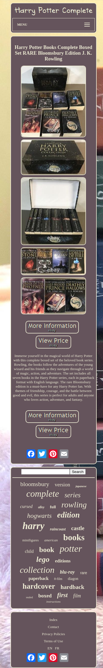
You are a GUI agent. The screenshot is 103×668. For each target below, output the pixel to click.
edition (68, 514)
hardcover (39, 586)
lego (42, 559)
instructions (53, 601)
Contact (53, 627)
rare (83, 573)
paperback (39, 578)
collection (37, 570)
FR (57, 648)
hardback (72, 587)
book (46, 550)
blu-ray (67, 572)
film (77, 596)
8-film (58, 579)
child (29, 551)
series (72, 495)
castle (77, 528)
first (62, 595)
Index (53, 620)
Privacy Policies (53, 634)
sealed (29, 597)
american (51, 540)
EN (50, 648)
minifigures (30, 540)
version (62, 484)
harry (33, 526)
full (53, 507)
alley (41, 507)
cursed (26, 506)
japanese (81, 486)
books (74, 537)
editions (63, 561)
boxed (45, 596)
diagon (73, 579)
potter (71, 549)
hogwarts (39, 515)
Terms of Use (53, 641)
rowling (74, 504)
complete (42, 494)
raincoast (58, 529)
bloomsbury (34, 484)
